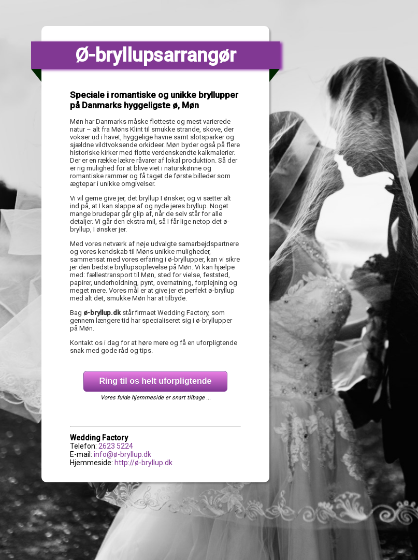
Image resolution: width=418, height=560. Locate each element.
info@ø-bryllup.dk (122, 454)
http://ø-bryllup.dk (143, 462)
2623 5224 (115, 446)
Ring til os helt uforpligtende (155, 381)
